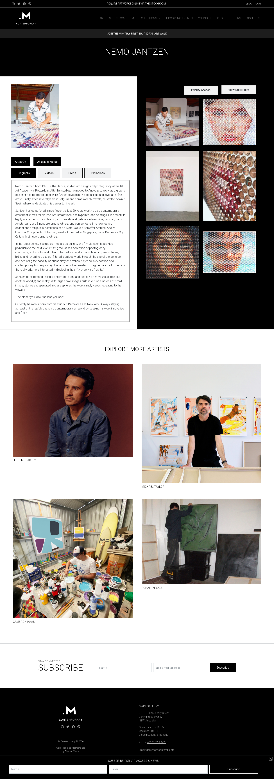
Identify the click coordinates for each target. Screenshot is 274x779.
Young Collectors (212, 18)
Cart (258, 3)
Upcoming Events (179, 18)
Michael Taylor (153, 486)
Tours (236, 18)
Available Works (47, 161)
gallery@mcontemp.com (160, 749)
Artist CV (20, 161)
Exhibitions (150, 18)
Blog (249, 3)
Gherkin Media (72, 751)
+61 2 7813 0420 (156, 742)
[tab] (23, 173)
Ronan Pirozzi (153, 587)
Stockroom (125, 18)
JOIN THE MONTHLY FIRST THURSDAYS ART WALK (137, 33)
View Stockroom (238, 90)
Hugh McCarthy (24, 460)
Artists (105, 18)
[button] (201, 90)
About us (253, 18)
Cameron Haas (24, 621)
